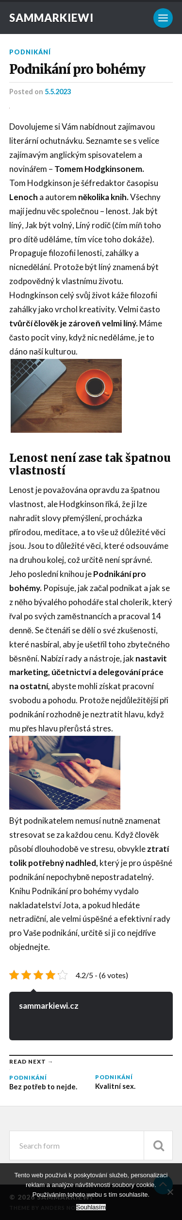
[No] (170, 1192)
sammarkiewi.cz (49, 1005)
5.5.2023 (58, 91)
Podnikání (30, 52)
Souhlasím (91, 1207)
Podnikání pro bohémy (77, 69)
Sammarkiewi (51, 17)
